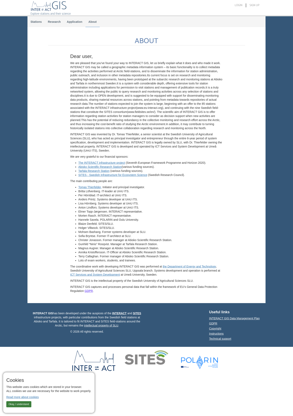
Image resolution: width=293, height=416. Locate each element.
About (93, 21)
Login (238, 5)
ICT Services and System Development (95, 274)
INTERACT (119, 313)
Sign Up (254, 5)
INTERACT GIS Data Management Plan (226, 318)
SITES (137, 313)
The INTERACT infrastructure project (101, 162)
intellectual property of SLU (101, 325)
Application (74, 21)
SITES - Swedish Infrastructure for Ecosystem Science (112, 175)
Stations (36, 21)
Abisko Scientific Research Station (100, 166)
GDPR (89, 291)
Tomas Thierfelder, (90, 187)
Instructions (216, 333)
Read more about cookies (22, 397)
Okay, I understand (19, 404)
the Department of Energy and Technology (189, 266)
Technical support (220, 338)
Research (54, 21)
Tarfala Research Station (93, 171)
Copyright (215, 328)
